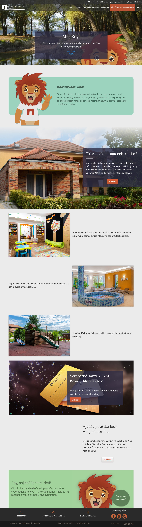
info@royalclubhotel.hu (133, 2)
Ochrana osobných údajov (29, 523)
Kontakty (105, 7)
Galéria (87, 7)
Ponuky (79, 7)
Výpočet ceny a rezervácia (122, 7)
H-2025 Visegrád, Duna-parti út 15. (53, 516)
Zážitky (95, 7)
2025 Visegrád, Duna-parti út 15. (111, 2)
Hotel (72, 7)
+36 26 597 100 (92, 2)
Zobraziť (112, 181)
